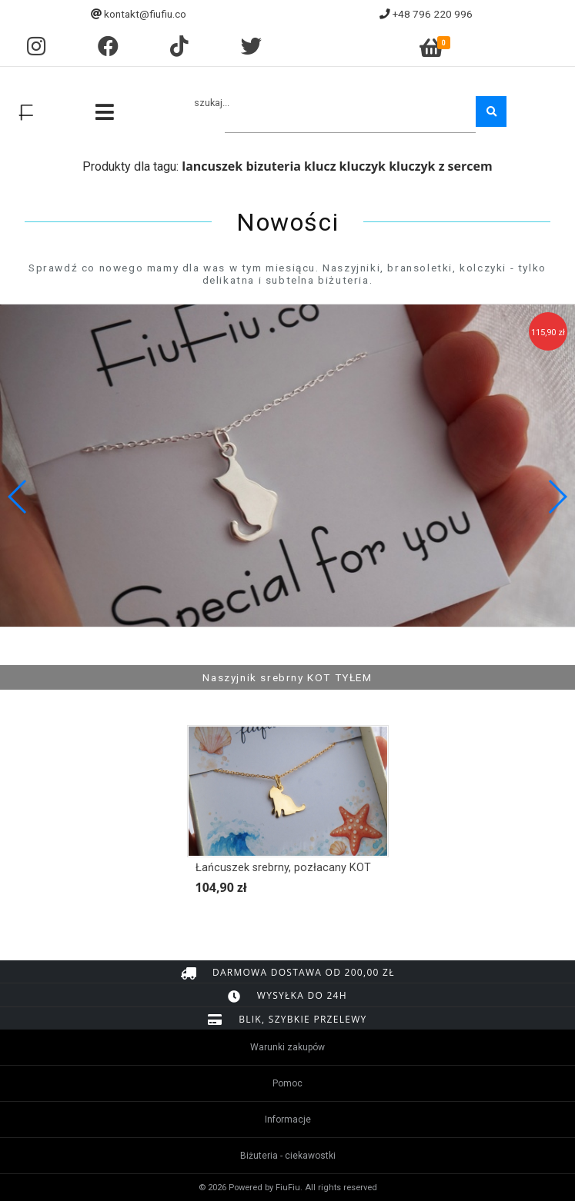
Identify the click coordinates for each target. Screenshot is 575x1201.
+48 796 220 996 (433, 14)
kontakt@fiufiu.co (145, 14)
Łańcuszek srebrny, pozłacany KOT (283, 867)
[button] (557, 497)
